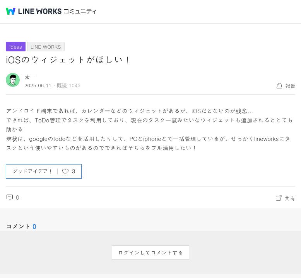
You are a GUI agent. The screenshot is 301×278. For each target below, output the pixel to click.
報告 (290, 85)
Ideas (15, 46)
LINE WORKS (46, 46)
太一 (30, 77)
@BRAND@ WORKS (34, 11)
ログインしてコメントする (150, 252)
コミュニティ (80, 11)
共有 (289, 198)
